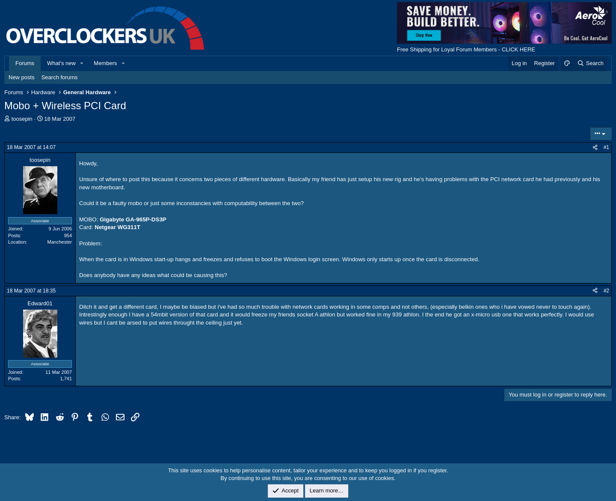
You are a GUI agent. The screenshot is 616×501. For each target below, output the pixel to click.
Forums (24, 63)
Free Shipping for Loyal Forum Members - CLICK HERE (466, 49)
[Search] (590, 63)
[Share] (595, 147)
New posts (22, 77)
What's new (61, 63)
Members (105, 63)
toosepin (22, 119)
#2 (606, 291)
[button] (82, 63)
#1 (606, 147)
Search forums (59, 77)
